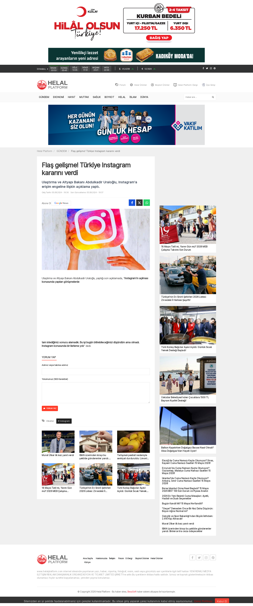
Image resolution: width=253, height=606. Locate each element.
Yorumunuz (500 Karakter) (55, 379)
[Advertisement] (20, 83)
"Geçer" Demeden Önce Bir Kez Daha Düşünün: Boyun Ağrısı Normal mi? (187, 509)
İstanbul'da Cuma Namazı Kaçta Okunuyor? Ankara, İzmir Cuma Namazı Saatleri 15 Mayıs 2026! (186, 481)
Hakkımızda (101, 566)
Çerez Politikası (203, 601)
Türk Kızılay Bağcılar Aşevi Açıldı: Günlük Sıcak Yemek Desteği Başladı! (132, 535)
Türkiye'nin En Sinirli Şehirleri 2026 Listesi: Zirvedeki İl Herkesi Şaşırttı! (95, 535)
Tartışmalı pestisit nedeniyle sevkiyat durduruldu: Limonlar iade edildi (133, 502)
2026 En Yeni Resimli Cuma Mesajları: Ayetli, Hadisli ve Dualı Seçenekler (185, 497)
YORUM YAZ (49, 408)
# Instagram (64, 466)
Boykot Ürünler (142, 566)
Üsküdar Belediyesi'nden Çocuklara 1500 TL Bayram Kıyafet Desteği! (185, 399)
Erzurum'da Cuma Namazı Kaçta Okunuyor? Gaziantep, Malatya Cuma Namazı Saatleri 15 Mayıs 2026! (186, 471)
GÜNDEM (44, 97)
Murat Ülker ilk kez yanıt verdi (58, 500)
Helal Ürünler (157, 566)
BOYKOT (109, 97)
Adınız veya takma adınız (55, 365)
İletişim (112, 566)
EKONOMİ (58, 97)
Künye (87, 570)
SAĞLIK (97, 97)
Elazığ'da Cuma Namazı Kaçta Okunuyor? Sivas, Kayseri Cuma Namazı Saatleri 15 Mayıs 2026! (188, 461)
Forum (121, 566)
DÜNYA (144, 97)
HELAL (122, 97)
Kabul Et (222, 601)
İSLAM (133, 97)
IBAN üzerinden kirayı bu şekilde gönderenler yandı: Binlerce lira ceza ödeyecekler (94, 502)
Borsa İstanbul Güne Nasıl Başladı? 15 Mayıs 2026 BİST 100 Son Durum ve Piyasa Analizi (185, 489)
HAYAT (72, 97)
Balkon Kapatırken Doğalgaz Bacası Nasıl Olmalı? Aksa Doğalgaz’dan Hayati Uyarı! (187, 449)
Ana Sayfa (88, 566)
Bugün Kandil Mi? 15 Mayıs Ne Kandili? (182, 503)
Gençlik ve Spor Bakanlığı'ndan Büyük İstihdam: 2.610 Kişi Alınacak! (187, 517)
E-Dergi (129, 566)
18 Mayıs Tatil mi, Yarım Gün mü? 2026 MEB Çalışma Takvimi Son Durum (57, 535)
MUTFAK (84, 97)
